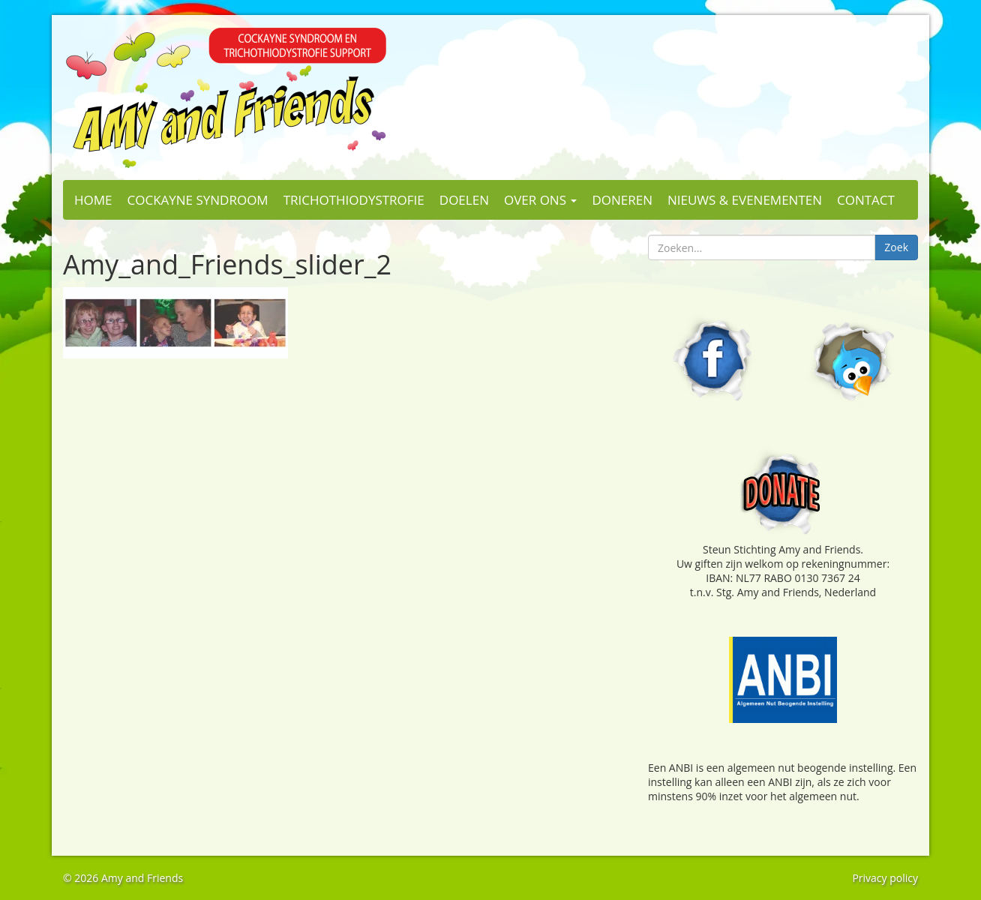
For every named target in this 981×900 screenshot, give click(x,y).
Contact (866, 199)
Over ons (540, 199)
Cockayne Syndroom (198, 199)
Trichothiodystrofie (354, 199)
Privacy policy (885, 878)
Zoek (896, 247)
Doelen (464, 199)
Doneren (622, 199)
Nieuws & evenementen (745, 199)
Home (93, 199)
